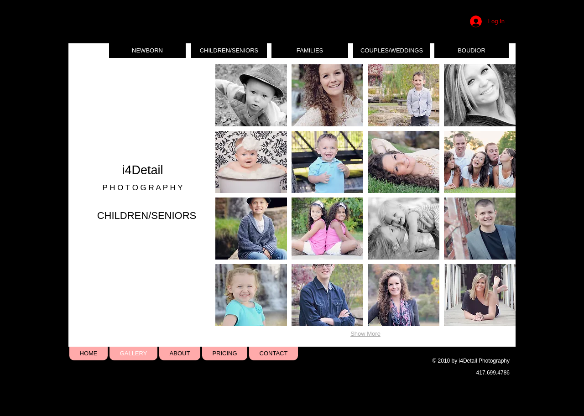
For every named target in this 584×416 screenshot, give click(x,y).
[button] (251, 95)
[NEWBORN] (147, 50)
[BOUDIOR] (471, 50)
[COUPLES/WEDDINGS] (391, 50)
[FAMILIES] (309, 50)
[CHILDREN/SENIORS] (229, 50)
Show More (365, 333)
